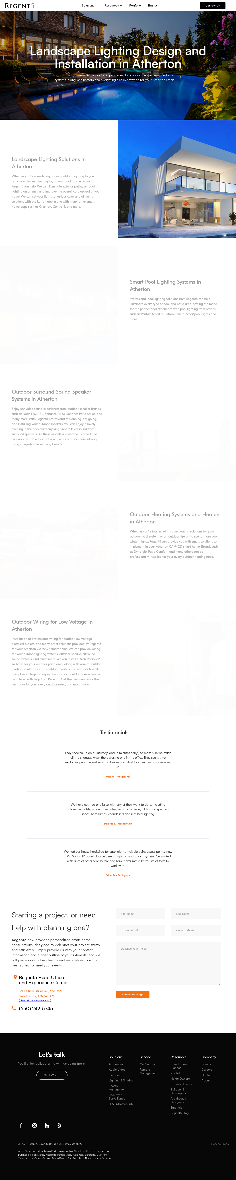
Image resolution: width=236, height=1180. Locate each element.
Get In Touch (52, 1075)
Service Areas (220, 1144)
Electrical (115, 1075)
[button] (90, 4)
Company (209, 1057)
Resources (178, 1057)
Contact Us (213, 5)
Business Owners (182, 1084)
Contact (207, 1075)
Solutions (116, 1057)
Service (145, 1057)
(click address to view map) (35, 1000)
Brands (153, 5)
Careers (207, 1069)
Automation (116, 1064)
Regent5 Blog (180, 1113)
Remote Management (148, 1071)
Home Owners (180, 1078)
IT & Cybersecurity (121, 1104)
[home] (19, 5)
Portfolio (135, 5)
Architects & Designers (179, 1100)
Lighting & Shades (121, 1080)
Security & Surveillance (117, 1096)
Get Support (148, 1064)
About (206, 1080)
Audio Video (117, 1069)
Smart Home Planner (179, 1066)
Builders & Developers (178, 1091)
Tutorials (176, 1107)
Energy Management (117, 1087)
